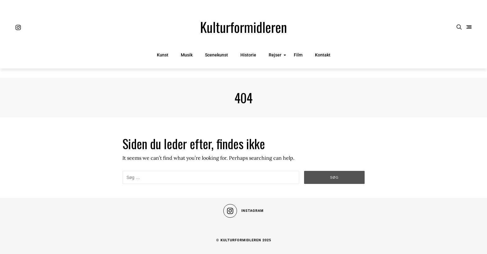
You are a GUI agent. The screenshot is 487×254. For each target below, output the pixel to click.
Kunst (162, 54)
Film (298, 54)
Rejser (275, 54)
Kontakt (322, 54)
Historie (248, 54)
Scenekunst (216, 54)
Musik (187, 54)
